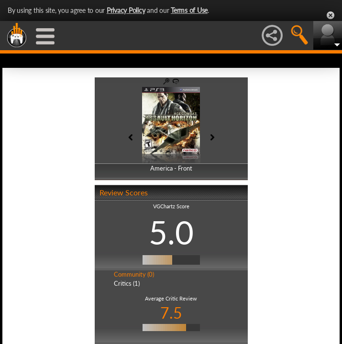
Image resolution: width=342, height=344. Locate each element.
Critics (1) (127, 283)
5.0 (171, 232)
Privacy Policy (126, 10)
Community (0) (134, 274)
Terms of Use (189, 10)
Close (330, 15)
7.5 (171, 312)
